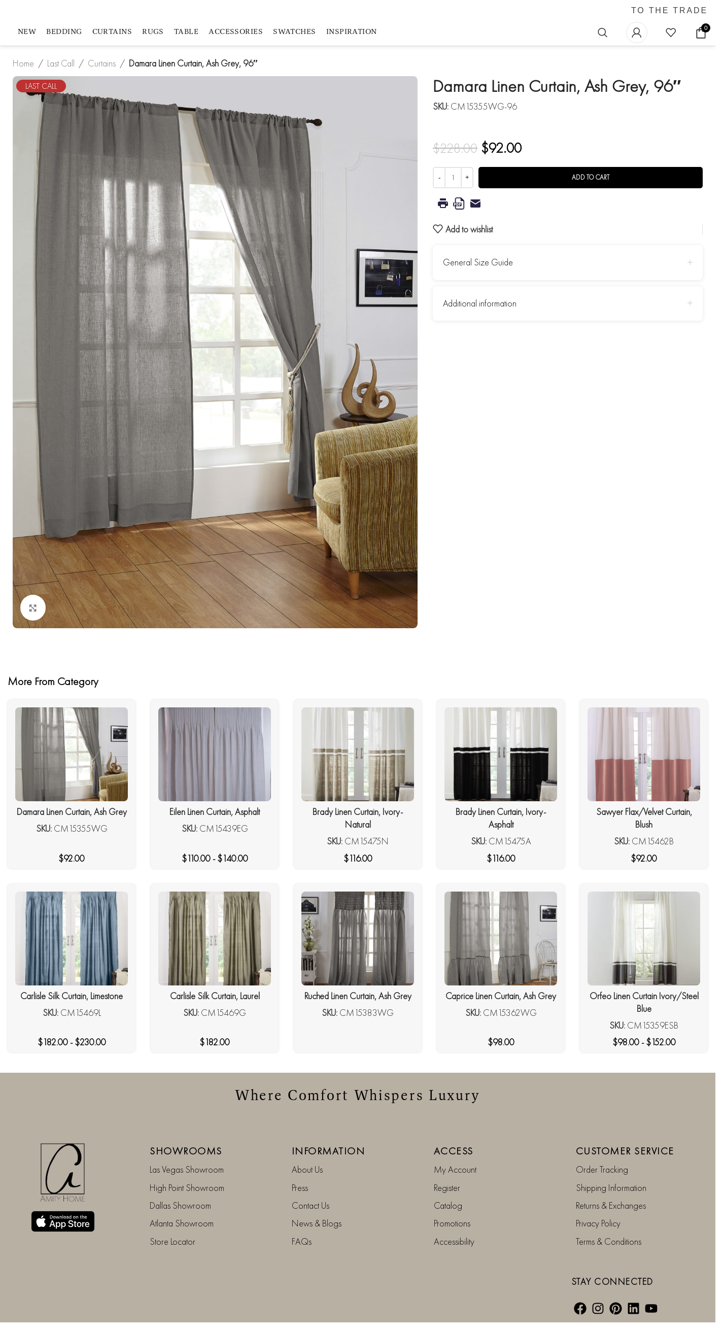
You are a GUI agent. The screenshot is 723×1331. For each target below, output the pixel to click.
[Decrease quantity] (439, 177)
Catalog (448, 1205)
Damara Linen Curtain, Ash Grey (72, 811)
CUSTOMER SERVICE (625, 1150)
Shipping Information (611, 1187)
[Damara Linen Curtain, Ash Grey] (71, 754)
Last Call (61, 63)
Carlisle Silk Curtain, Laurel (215, 996)
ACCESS (453, 1150)
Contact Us (310, 1205)
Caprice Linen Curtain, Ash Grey (500, 996)
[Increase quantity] (467, 177)
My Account (455, 1169)
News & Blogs (316, 1223)
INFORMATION (328, 1150)
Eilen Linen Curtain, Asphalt (214, 811)
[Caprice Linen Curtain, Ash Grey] (500, 938)
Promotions (452, 1223)
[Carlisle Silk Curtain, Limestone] (71, 938)
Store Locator (172, 1241)
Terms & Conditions (608, 1241)
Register (447, 1187)
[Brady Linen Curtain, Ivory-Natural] (357, 754)
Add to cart (590, 177)
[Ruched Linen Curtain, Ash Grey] (357, 938)
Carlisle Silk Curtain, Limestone (71, 996)
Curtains (102, 63)
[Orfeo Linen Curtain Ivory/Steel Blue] (644, 938)
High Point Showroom (187, 1187)
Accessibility (454, 1241)
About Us (307, 1169)
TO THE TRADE (669, 11)
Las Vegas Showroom (187, 1169)
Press (300, 1187)
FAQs (302, 1241)
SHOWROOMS (186, 1150)
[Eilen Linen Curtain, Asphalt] (214, 754)
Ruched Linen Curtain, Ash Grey (357, 996)
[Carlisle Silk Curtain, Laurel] (214, 938)
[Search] (603, 32)
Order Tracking (602, 1169)
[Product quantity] (453, 177)
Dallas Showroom (180, 1205)
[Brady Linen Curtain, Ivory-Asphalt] (500, 754)
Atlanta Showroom (182, 1223)
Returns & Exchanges (611, 1205)
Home (23, 63)
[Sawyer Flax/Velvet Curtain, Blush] (644, 754)
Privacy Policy (598, 1223)
